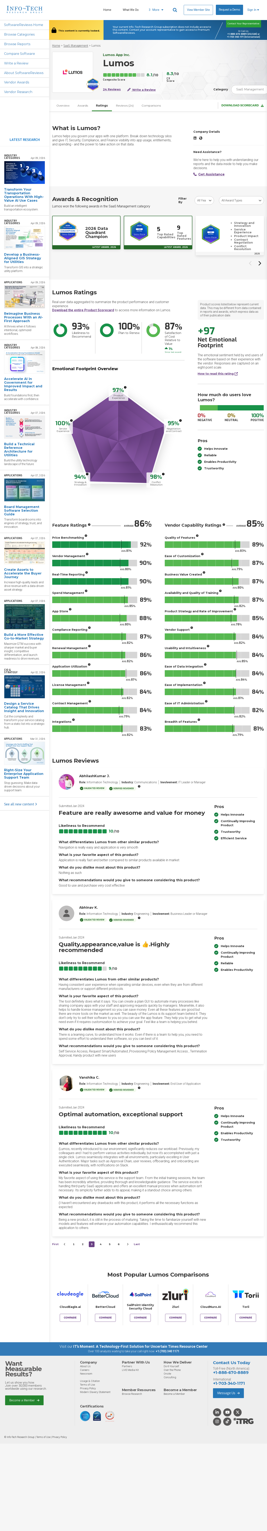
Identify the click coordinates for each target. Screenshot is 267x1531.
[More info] (125, 387)
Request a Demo (229, 9)
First (55, 1244)
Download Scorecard (242, 105)
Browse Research (132, 1393)
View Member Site (198, 9)
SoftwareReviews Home (23, 25)
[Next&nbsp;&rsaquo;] (128, 1244)
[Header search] (175, 10)
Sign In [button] (253, 10)
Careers (84, 1369)
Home (107, 10)
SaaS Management (75, 46)
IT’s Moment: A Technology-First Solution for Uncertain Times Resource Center (140, 1346)
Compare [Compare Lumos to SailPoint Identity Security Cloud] (140, 1318)
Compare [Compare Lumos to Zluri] (175, 1318)
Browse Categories (19, 34)
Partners (127, 1366)
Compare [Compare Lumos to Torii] (245, 1318)
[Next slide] (259, 263)
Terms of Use (87, 1384)
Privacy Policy (88, 1388)
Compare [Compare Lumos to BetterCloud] (105, 1318)
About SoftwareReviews (24, 73)
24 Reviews (112, 89)
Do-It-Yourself (171, 1366)
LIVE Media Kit (130, 1369)
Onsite (167, 1373)
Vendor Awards (16, 82)
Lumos (96, 46)
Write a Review (16, 63)
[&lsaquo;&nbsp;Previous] (65, 1244)
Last (137, 1244)
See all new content (20, 804)
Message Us (228, 1393)
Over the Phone (172, 1369)
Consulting (170, 1377)
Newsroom (86, 1373)
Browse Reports (17, 44)
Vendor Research (18, 92)
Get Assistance (209, 174)
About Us (85, 1366)
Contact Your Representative (243, 23)
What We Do (131, 10)
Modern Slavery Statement (95, 1392)
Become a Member (24, 1400)
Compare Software (19, 54)
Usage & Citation (90, 1381)
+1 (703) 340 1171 (167, 1351)
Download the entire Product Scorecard (83, 310)
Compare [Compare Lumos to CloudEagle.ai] (70, 1318)
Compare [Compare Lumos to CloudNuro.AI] (210, 1318)
